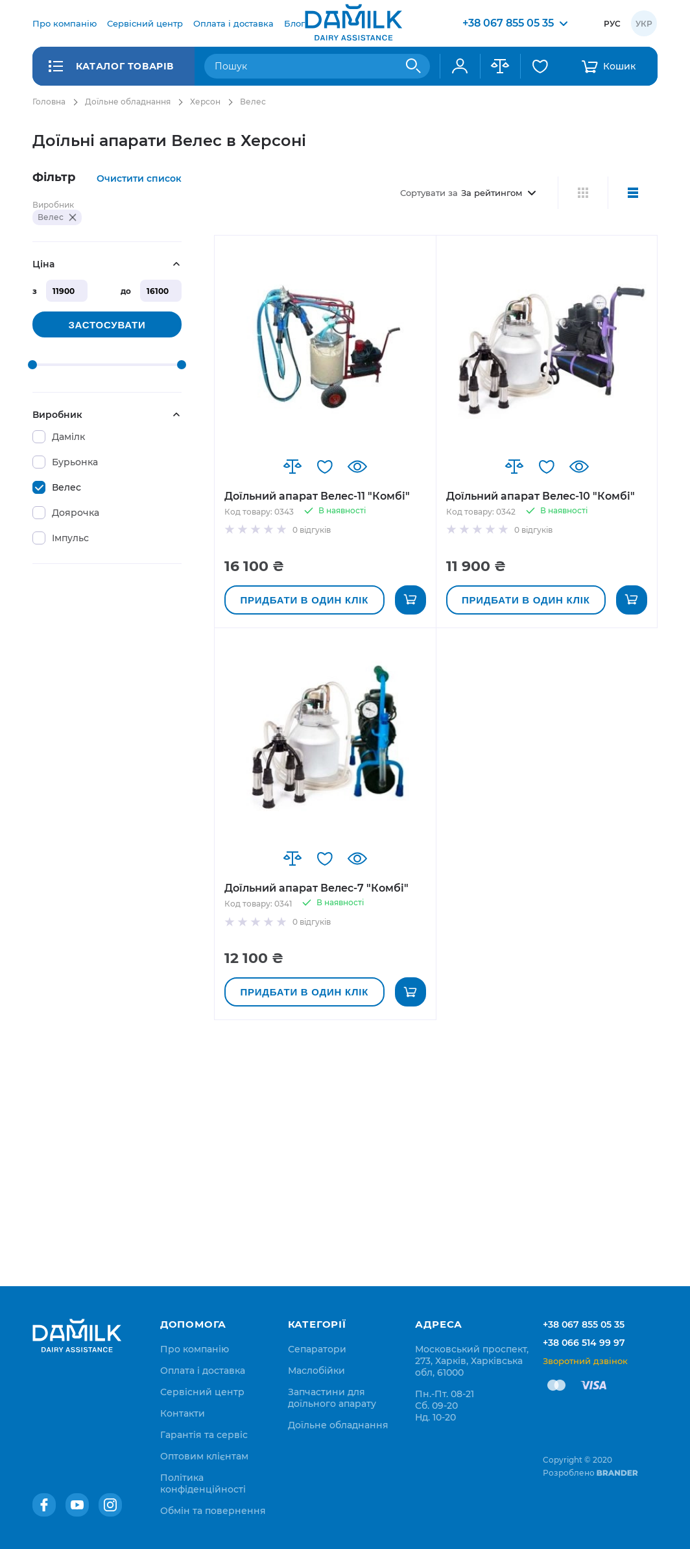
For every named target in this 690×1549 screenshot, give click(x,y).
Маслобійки (316, 1370)
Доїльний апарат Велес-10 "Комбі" (540, 496)
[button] (292, 466)
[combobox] (317, 66)
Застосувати (106, 324)
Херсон (205, 101)
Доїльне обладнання (128, 101)
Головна (48, 101)
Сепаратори (317, 1349)
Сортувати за (429, 193)
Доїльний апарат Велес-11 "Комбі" (317, 496)
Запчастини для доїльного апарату (332, 1397)
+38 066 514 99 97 (584, 1342)
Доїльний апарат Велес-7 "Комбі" (316, 888)
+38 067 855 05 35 (584, 1324)
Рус (612, 24)
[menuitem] (64, 23)
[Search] (414, 66)
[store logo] (353, 23)
